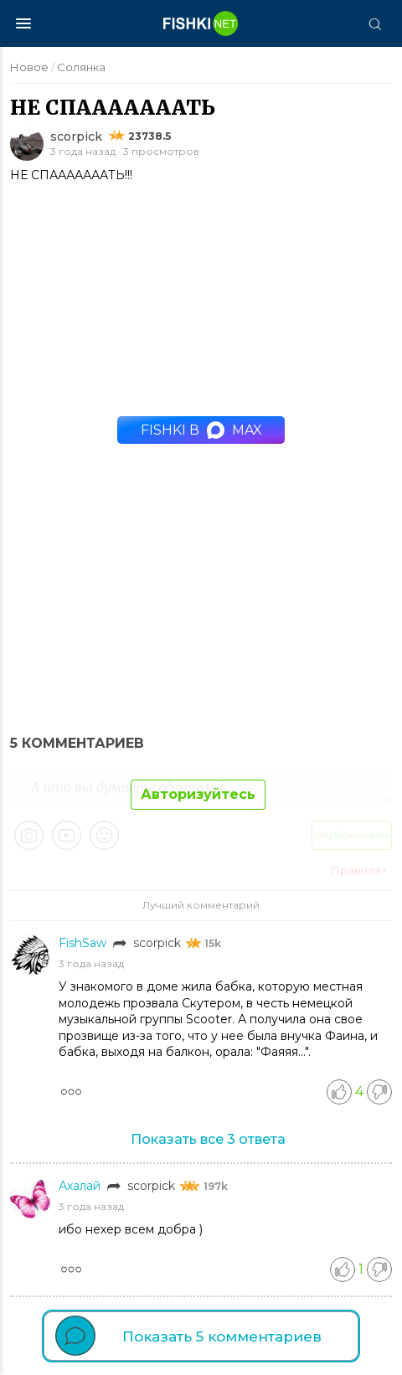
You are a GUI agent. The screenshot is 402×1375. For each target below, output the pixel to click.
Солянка (81, 67)
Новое (29, 67)
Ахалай (81, 1185)
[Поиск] (374, 23)
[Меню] (23, 23)
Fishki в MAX (201, 430)
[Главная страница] (201, 23)
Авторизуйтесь (198, 794)
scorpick (76, 136)
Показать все (208, 1139)
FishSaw (84, 942)
